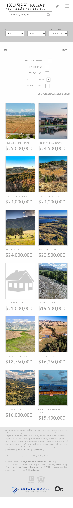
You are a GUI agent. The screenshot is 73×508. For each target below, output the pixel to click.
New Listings (35, 67)
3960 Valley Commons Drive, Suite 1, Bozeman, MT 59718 (36, 466)
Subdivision (55, 29)
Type (29, 29)
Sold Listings (35, 86)
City (7, 29)
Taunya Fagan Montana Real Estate (37, 461)
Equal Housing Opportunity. (31, 449)
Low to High (35, 73)
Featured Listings (35, 61)
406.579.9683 (12, 464)
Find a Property (18, 4)
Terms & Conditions (29, 470)
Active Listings (35, 79)
